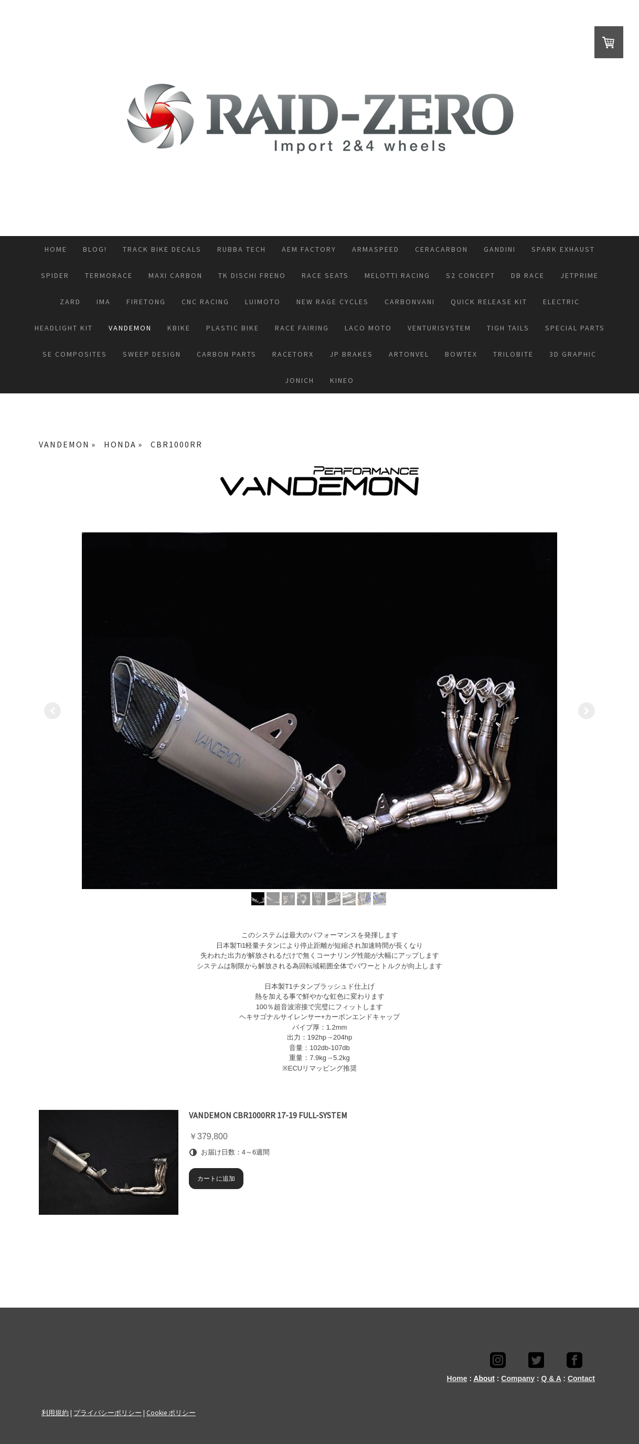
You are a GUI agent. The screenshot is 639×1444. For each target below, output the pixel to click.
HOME (56, 249)
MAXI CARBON (175, 275)
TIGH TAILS (508, 328)
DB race (528, 275)
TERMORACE (109, 275)
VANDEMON (130, 328)
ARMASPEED (375, 249)
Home (457, 1378)
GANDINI (500, 249)
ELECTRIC (561, 301)
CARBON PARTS (227, 354)
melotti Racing (397, 275)
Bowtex (461, 354)
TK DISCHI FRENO (252, 275)
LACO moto (368, 328)
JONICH (299, 380)
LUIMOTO (263, 301)
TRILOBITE (513, 354)
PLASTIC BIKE (232, 328)
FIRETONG (146, 301)
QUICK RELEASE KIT (489, 301)
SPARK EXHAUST (563, 249)
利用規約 (55, 1412)
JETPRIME (579, 275)
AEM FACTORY (309, 249)
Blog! (95, 249)
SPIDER (55, 275)
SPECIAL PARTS (575, 328)
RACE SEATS (325, 275)
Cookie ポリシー (171, 1412)
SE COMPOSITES (74, 354)
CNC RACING (205, 301)
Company (518, 1378)
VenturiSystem (439, 328)
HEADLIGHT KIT (64, 328)
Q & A (551, 1378)
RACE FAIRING (302, 328)
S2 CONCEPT (470, 275)
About (483, 1378)
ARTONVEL (409, 354)
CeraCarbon (441, 249)
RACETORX (293, 354)
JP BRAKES (351, 354)
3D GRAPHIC (573, 354)
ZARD (70, 301)
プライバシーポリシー (107, 1412)
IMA (104, 301)
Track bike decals (162, 249)
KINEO (342, 380)
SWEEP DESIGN (152, 354)
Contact (581, 1378)
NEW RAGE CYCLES (332, 301)
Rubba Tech (241, 249)
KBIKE (178, 328)
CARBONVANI (410, 301)
